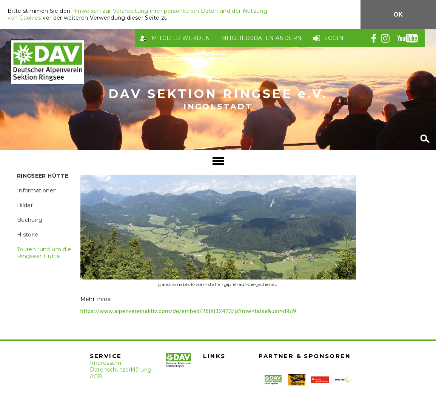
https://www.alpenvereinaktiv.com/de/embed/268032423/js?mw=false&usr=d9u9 (188, 311)
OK (398, 14)
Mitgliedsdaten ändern (261, 38)
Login (334, 38)
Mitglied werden (181, 38)
